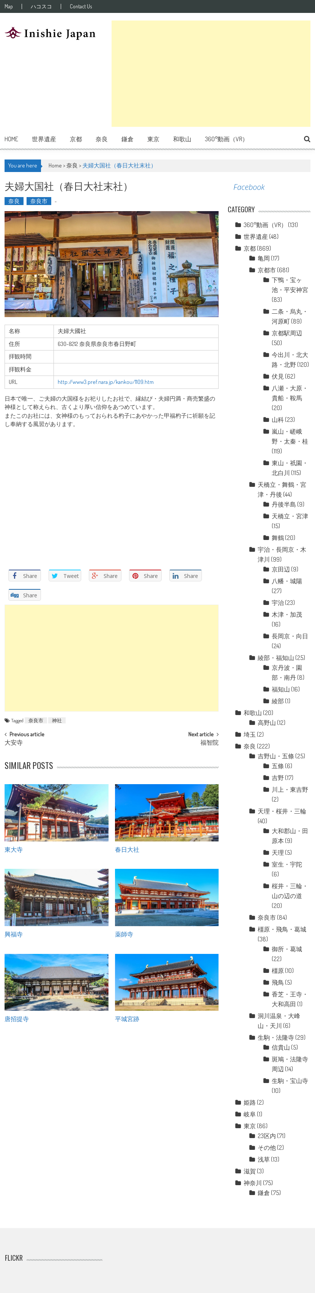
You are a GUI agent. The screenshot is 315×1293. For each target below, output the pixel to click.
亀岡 (264, 258)
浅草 (264, 1159)
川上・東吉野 (290, 789)
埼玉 (250, 734)
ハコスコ (41, 6)
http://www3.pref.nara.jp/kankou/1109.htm (106, 381)
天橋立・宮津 (290, 516)
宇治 (278, 602)
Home (11, 139)
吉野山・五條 (276, 756)
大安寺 (14, 743)
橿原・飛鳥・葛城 (282, 929)
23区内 (267, 1136)
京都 (76, 139)
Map (9, 6)
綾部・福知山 (276, 657)
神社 (57, 720)
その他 (267, 1147)
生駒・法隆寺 (276, 1037)
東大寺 (14, 849)
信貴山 (281, 1047)
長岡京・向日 (290, 636)
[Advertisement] (211, 74)
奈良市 (38, 201)
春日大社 (127, 849)
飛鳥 (278, 982)
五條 (278, 766)
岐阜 (250, 1114)
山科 (278, 419)
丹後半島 (284, 504)
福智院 (209, 743)
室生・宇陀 (287, 864)
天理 (278, 852)
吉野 (278, 777)
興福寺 (14, 933)
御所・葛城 (287, 949)
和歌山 (182, 139)
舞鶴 (278, 538)
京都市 (267, 270)
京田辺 (281, 569)
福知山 (281, 689)
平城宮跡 (127, 1018)
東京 (153, 139)
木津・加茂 (287, 614)
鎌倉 (127, 139)
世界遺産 (44, 139)
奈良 (102, 139)
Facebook (249, 187)
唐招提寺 (17, 1018)
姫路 (250, 1102)
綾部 (278, 701)
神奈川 (253, 1183)
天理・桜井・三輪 (282, 811)
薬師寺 (124, 933)
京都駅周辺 (287, 333)
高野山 (267, 722)
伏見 (278, 376)
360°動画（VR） (226, 139)
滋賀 (250, 1171)
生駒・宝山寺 (290, 1081)
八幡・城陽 (287, 581)
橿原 (278, 970)
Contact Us (81, 6)
